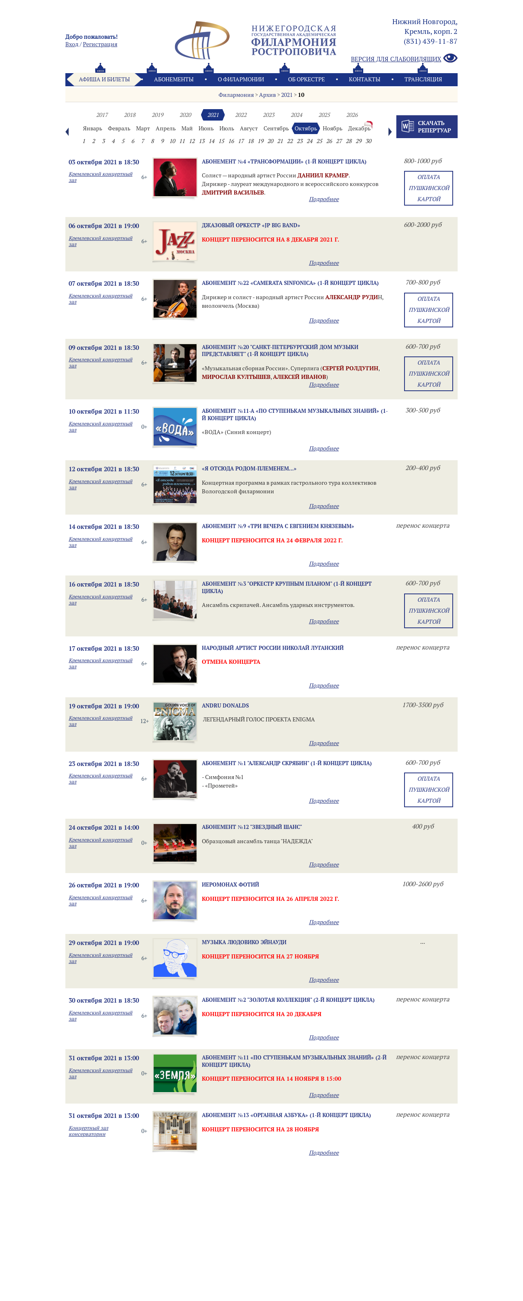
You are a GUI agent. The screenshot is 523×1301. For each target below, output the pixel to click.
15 (221, 141)
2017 (101, 115)
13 (201, 141)
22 (290, 141)
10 (301, 95)
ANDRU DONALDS (225, 705)
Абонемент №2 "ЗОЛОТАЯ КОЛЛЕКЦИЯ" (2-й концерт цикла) (288, 999)
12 (191, 141)
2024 (296, 115)
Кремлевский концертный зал (100, 177)
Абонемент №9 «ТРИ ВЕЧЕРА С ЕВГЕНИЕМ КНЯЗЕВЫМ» (278, 526)
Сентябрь (276, 128)
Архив (267, 95)
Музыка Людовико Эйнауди (244, 942)
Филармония (236, 95)
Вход (71, 44)
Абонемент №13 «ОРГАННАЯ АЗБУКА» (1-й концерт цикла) (286, 1115)
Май (187, 128)
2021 (287, 95)
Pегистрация (100, 44)
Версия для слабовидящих (404, 58)
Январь (92, 128)
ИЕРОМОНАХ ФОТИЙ (230, 884)
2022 (240, 115)
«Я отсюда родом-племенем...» (249, 468)
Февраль (119, 128)
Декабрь (359, 128)
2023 (268, 115)
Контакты (364, 79)
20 (270, 141)
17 (241, 141)
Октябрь (306, 128)
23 (299, 141)
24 (309, 141)
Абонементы (174, 79)
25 (319, 141)
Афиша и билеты (104, 79)
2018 (129, 115)
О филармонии (241, 79)
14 (211, 141)
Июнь (206, 128)
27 (339, 141)
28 (348, 141)
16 (231, 141)
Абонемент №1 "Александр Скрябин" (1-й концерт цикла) (287, 763)
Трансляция (423, 79)
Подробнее (324, 199)
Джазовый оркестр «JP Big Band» (251, 225)
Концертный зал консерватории (88, 1131)
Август (249, 128)
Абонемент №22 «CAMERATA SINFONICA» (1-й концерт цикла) (290, 283)
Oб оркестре (306, 79)
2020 (185, 115)
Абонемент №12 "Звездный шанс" (252, 827)
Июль (226, 128)
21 (280, 141)
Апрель (166, 128)
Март (143, 128)
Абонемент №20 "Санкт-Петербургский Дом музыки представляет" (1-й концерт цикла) (280, 350)
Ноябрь (332, 128)
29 (358, 141)
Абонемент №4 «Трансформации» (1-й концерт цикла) (284, 161)
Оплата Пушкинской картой (429, 188)
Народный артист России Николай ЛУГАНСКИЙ (273, 648)
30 (368, 141)
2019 (157, 115)
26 (329, 141)
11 (182, 141)
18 (250, 141)
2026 (352, 115)
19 (260, 141)
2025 (324, 115)
